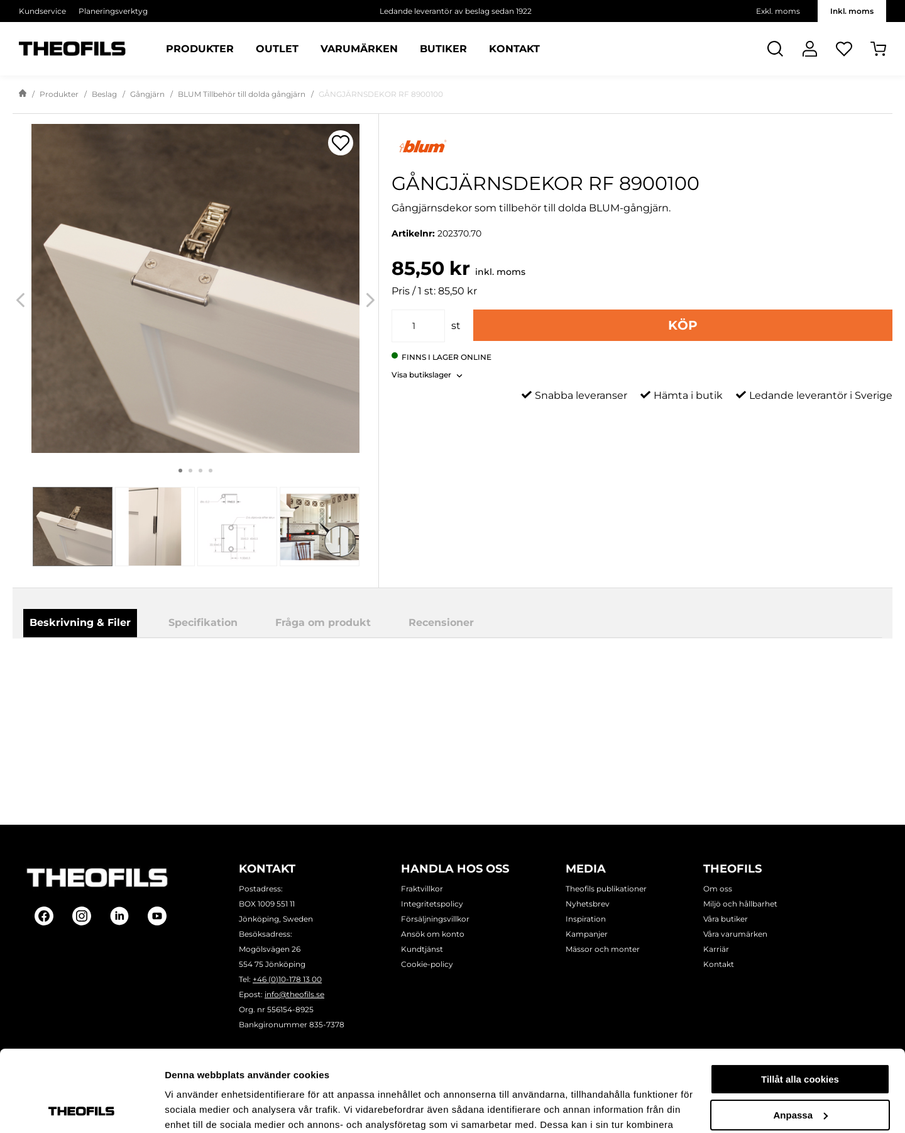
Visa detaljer (193, 1108)
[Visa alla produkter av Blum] (642, 146)
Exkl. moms (778, 11)
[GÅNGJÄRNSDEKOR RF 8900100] (195, 288)
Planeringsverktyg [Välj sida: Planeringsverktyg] (113, 11)
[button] (427, 371)
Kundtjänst (422, 949)
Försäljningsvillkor (435, 919)
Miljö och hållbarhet (740, 903)
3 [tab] (200, 471)
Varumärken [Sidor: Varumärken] (359, 49)
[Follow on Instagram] (82, 916)
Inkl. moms (852, 11)
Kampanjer (587, 934)
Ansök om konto (432, 934)
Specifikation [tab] (203, 622)
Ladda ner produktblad (517, 673)
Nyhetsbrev (588, 903)
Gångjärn (147, 94)
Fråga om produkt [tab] (323, 622)
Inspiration (586, 919)
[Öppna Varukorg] (878, 49)
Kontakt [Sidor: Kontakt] (514, 49)
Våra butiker (725, 919)
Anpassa (800, 1033)
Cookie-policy (427, 964)
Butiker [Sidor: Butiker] (443, 49)
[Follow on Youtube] (157, 916)
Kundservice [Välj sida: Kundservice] (42, 11)
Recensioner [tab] (441, 622)
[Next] (370, 300)
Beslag (104, 94)
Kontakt (718, 964)
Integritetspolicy (432, 903)
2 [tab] (190, 471)
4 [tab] (211, 471)
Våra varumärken (735, 934)
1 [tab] (180, 471)
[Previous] (20, 300)
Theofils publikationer (606, 888)
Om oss (717, 888)
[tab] (72, 526)
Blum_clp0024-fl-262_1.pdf (525, 689)
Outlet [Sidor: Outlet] (277, 49)
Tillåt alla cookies (800, 998)
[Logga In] (810, 49)
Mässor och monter (603, 949)
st (456, 326)
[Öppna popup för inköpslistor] (340, 142)
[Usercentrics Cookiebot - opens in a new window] (81, 1108)
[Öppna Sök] (775, 49)
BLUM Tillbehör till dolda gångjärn (241, 94)
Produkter (59, 94)
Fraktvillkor (422, 888)
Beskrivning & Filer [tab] (80, 622)
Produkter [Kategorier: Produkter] (200, 49)
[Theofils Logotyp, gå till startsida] (72, 49)
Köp (683, 325)
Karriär (716, 949)
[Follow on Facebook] (44, 916)
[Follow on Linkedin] (119, 916)
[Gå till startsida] (22, 94)
